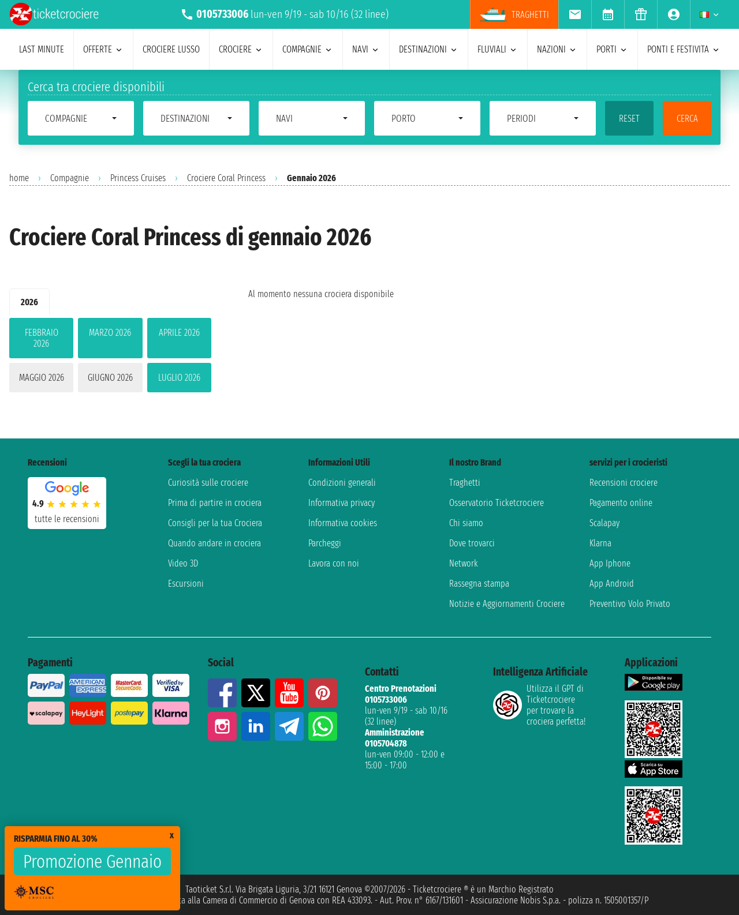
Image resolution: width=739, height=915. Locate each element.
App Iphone (609, 563)
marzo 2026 (110, 332)
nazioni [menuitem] (557, 49)
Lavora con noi (333, 563)
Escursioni (186, 583)
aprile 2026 (179, 332)
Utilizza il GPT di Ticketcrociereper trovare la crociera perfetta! (539, 705)
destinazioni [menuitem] (428, 49)
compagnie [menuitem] (307, 49)
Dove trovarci (472, 543)
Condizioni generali (342, 482)
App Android (611, 583)
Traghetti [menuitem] (514, 14)
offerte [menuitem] (103, 49)
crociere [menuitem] (241, 49)
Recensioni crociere (623, 482)
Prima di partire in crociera (215, 502)
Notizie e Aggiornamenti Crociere (507, 603)
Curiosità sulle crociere (208, 482)
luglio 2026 (179, 377)
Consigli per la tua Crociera (215, 523)
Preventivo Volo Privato (629, 603)
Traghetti (464, 482)
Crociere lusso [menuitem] (171, 49)
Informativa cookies (342, 523)
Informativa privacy (341, 502)
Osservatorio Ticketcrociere (496, 502)
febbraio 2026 (41, 338)
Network (463, 563)
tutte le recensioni (67, 518)
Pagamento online (620, 502)
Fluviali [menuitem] (497, 49)
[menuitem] (574, 14)
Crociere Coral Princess (226, 177)
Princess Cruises (138, 177)
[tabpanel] (110, 357)
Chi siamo (466, 523)
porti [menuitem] (612, 49)
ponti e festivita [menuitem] (684, 49)
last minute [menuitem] (41, 49)
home (19, 177)
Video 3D (183, 563)
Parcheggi (324, 543)
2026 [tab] (29, 302)
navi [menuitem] (366, 49)
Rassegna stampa (479, 583)
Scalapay (604, 523)
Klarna (600, 543)
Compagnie (69, 177)
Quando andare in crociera (214, 543)
